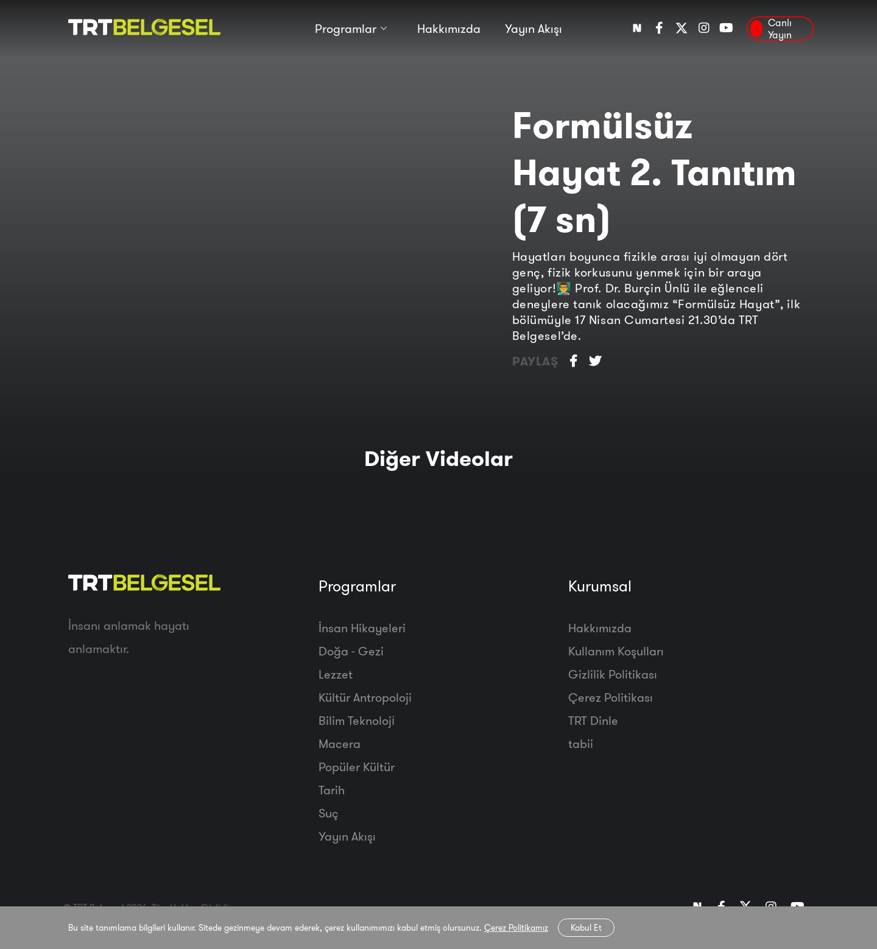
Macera (340, 743)
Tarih (332, 789)
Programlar (345, 29)
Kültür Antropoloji (365, 697)
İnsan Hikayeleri (362, 627)
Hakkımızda (449, 29)
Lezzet (336, 674)
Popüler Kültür (357, 766)
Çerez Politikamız (516, 927)
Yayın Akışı (533, 29)
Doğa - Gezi (351, 650)
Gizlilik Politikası (612, 674)
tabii (580, 743)
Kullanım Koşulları (616, 650)
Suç (329, 812)
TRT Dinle (593, 720)
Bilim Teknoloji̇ (357, 720)
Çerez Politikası (610, 697)
